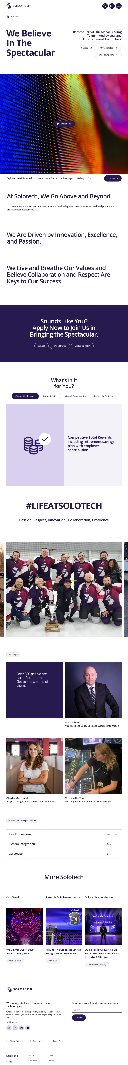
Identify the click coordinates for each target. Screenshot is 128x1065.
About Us (52, 1047)
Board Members (34, 1058)
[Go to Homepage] (19, 997)
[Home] (7, 16)
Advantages (67, 178)
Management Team (56, 1058)
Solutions (12, 1047)
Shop (9, 1053)
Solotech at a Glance (46, 178)
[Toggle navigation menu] (119, 6)
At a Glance (32, 1052)
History (51, 1052)
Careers (51, 1063)
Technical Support (35, 1063)
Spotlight (12, 1059)
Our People (93, 178)
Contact (31, 1047)
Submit (74, 1026)
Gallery (80, 178)
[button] (64, 124)
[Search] (105, 6)
